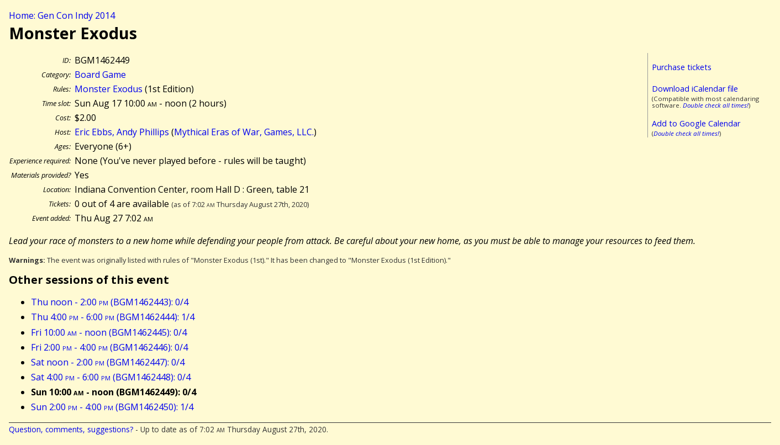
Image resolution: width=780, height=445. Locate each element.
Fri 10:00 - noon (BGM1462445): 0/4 (109, 332)
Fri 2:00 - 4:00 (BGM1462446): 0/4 (109, 347)
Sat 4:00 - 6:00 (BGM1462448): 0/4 (111, 377)
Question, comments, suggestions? (71, 429)
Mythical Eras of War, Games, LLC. (244, 132)
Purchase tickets (682, 67)
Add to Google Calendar (696, 123)
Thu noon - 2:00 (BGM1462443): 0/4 (109, 302)
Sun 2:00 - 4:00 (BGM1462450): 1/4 (112, 407)
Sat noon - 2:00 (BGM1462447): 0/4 (108, 362)
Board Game (100, 74)
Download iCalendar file (695, 88)
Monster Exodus (109, 89)
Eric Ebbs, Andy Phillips (122, 132)
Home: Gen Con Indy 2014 (62, 15)
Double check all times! (716, 105)
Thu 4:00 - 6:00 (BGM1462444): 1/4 (112, 317)
